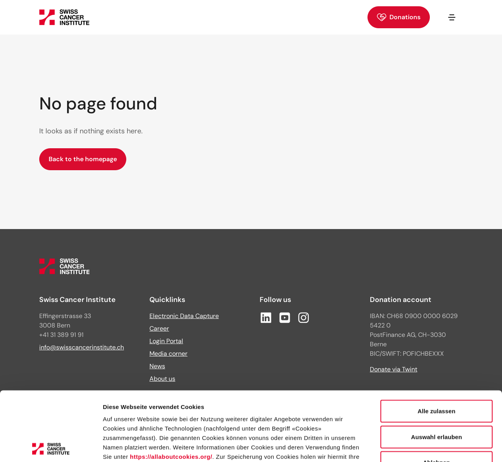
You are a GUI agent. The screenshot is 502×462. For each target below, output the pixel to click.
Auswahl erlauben (436, 367)
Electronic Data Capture (184, 316)
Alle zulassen (436, 342)
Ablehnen (436, 393)
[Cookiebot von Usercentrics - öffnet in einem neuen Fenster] (50, 447)
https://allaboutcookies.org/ (171, 387)
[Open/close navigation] (452, 17)
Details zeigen (417, 446)
